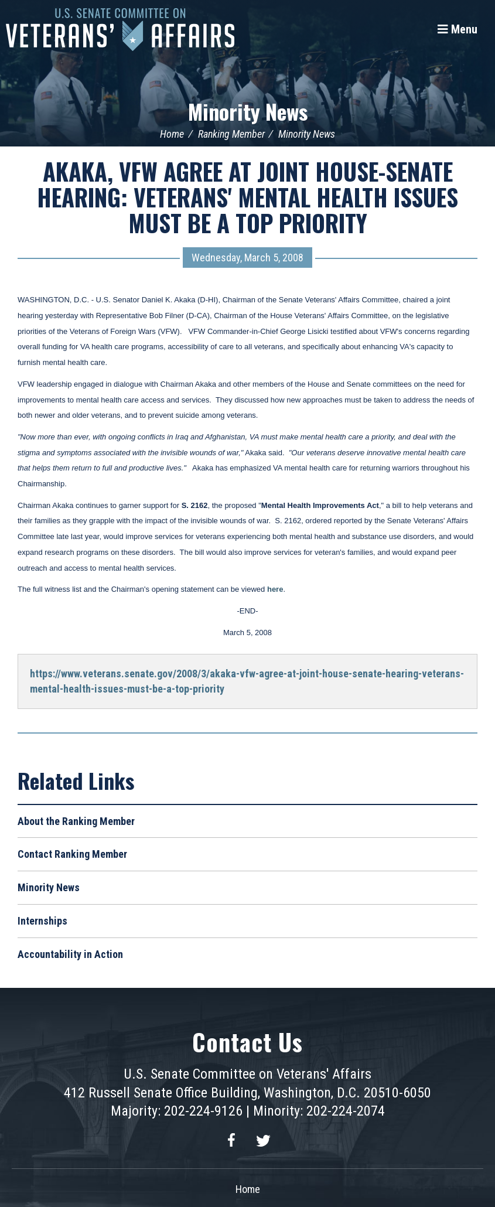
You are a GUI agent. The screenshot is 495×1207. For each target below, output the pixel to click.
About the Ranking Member (76, 821)
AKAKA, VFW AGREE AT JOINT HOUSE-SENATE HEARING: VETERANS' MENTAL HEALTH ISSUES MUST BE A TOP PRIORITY (247, 197)
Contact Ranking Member (72, 854)
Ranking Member (231, 134)
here (275, 589)
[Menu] (457, 29)
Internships (42, 921)
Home (172, 134)
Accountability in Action (70, 954)
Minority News (248, 111)
